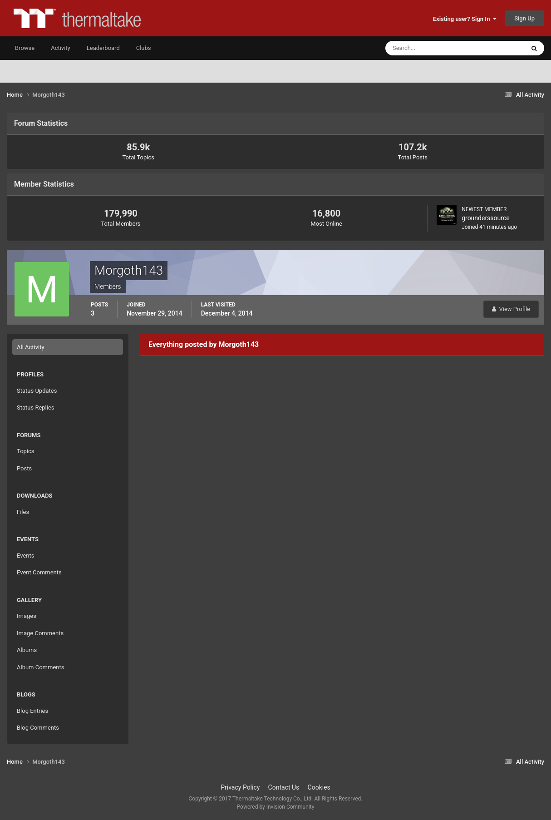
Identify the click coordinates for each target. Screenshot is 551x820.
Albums (27, 650)
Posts (24, 468)
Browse (24, 47)
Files (23, 512)
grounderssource (486, 218)
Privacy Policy (240, 787)
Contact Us (284, 787)
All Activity (30, 347)
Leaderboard (103, 47)
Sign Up (524, 18)
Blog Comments (38, 727)
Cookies (319, 787)
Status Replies (35, 407)
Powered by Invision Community (276, 807)
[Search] (427, 48)
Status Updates (37, 390)
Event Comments (39, 572)
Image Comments (40, 633)
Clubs (143, 47)
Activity (60, 47)
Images (26, 616)
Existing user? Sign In (465, 18)
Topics (25, 451)
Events (25, 555)
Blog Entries (32, 710)
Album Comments (40, 667)
